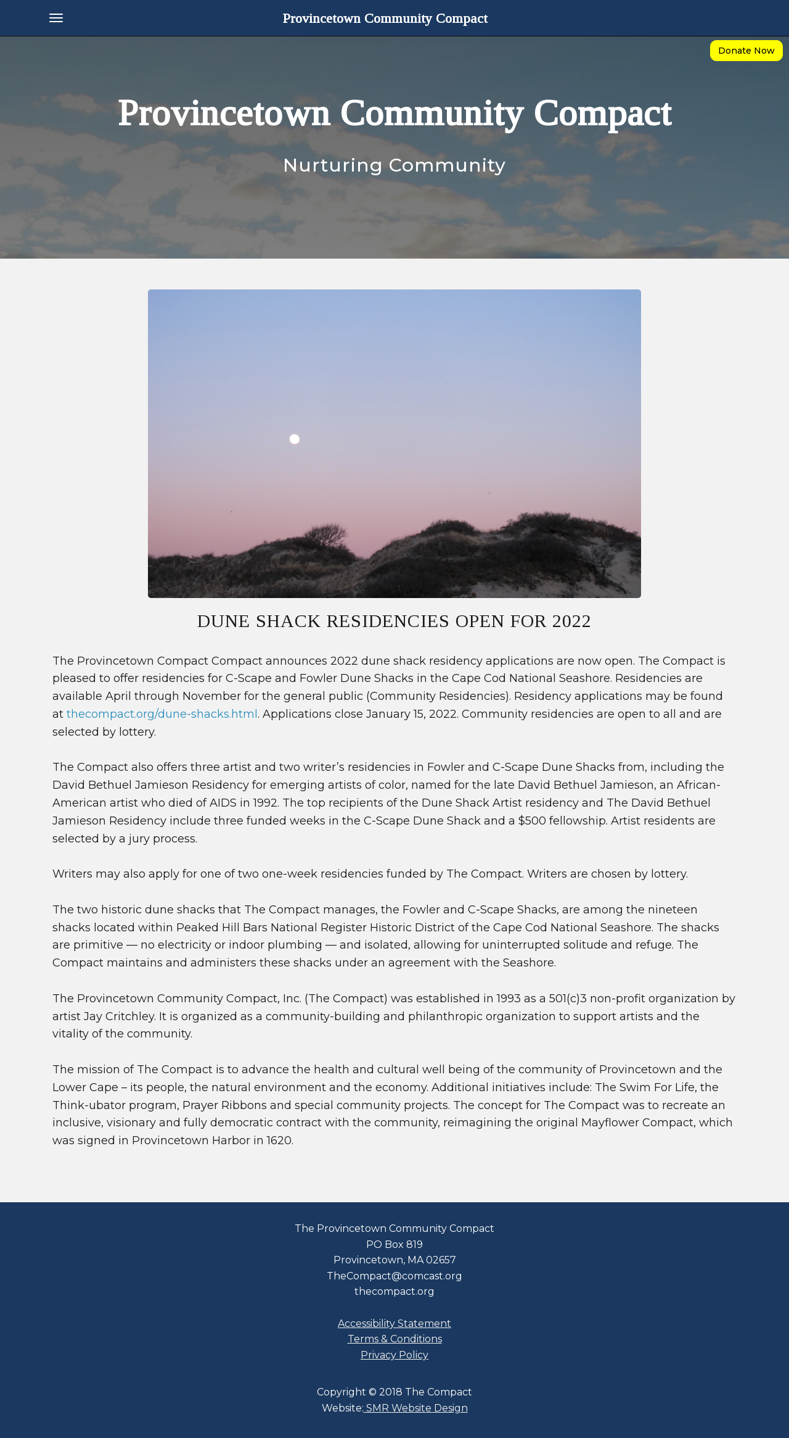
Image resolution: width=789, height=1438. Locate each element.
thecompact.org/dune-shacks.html (162, 714)
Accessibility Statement (394, 1323)
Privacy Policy (394, 1355)
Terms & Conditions (395, 1339)
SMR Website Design (416, 1408)
